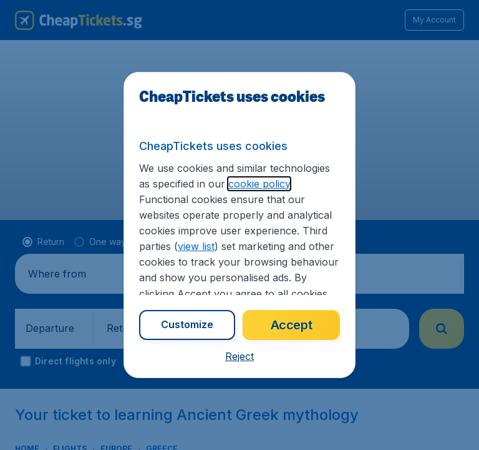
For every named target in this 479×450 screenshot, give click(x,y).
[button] (239, 356)
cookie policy (259, 184)
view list (196, 246)
